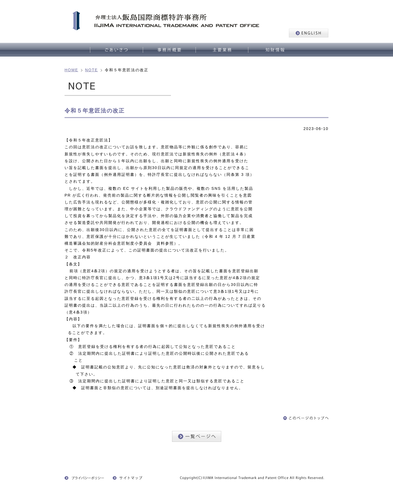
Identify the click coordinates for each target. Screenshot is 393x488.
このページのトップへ (305, 418)
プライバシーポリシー (84, 478)
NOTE (91, 70)
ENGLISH (308, 33)
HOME (71, 70)
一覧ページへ (196, 436)
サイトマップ (129, 478)
